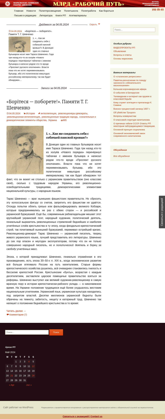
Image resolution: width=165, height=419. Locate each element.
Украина (52, 120)
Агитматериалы (78, 15)
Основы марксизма (123, 58)
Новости (31, 10)
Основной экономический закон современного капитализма (129, 134)
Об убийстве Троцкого (124, 112)
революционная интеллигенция (23, 117)
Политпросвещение (50, 10)
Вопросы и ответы (122, 55)
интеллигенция (48, 113)
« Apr (11, 385)
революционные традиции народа (60, 117)
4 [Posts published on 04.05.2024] (28, 361)
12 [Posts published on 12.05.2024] (33, 366)
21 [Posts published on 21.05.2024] (11, 375)
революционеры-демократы (72, 113)
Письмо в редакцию (25, 15)
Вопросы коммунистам (124, 116)
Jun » (29, 385)
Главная (18, 10)
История (30, 113)
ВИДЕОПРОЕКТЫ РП (124, 47)
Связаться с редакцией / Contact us (82, 416)
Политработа (88, 10)
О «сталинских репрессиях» (127, 76)
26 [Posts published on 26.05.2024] (33, 375)
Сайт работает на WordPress (18, 407)
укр (154, 9)
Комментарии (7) (18, 314)
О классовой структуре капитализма (131, 120)
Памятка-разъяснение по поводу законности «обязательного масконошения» (129, 83)
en (162, 9)
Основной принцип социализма (129, 129)
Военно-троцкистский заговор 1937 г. (131, 109)
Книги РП (61, 15)
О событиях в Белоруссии (126, 92)
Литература (46, 15)
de (158, 9)
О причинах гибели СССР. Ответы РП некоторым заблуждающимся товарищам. (134, 124)
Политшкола (71, 10)
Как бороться (106, 10)
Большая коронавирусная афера (129, 89)
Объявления (119, 51)
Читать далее (16, 311)
